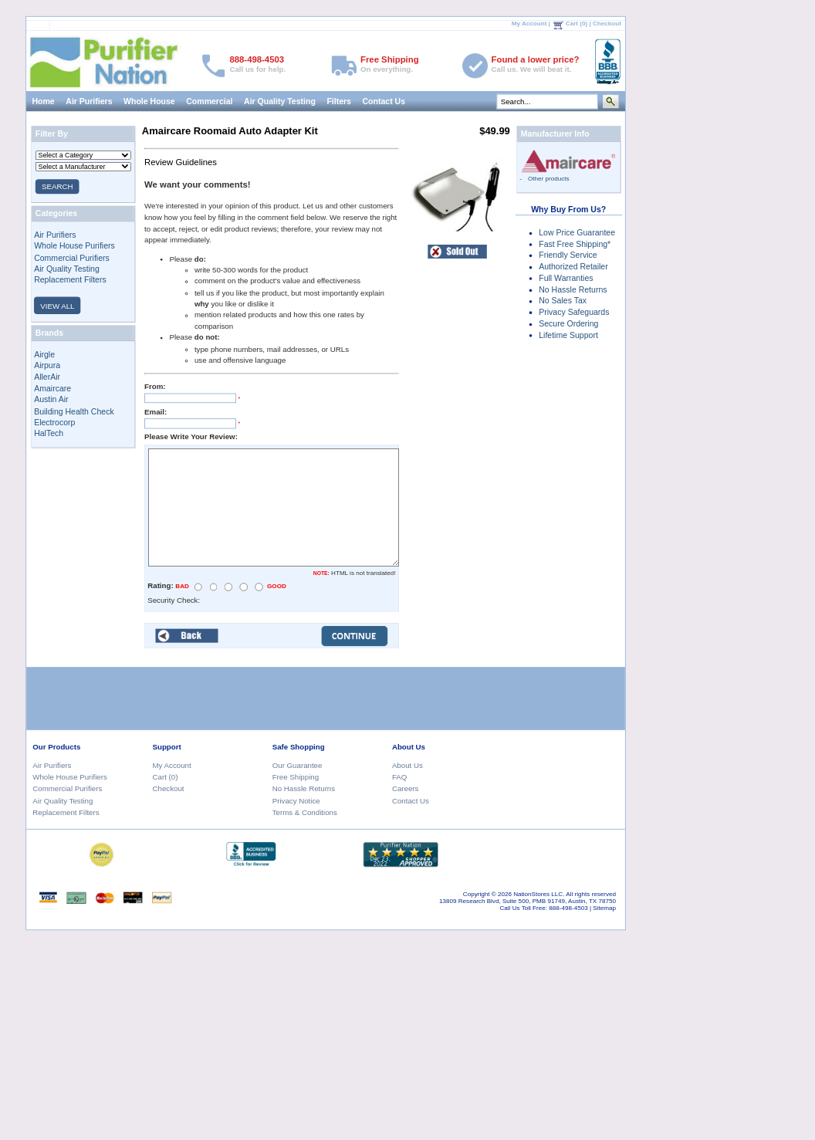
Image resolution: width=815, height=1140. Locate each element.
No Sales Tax (563, 301)
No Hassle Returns (573, 289)
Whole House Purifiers (74, 246)
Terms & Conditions (304, 812)
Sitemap (604, 908)
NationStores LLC (538, 894)
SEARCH (57, 186)
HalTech (48, 433)
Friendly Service (568, 255)
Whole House (149, 101)
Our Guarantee (297, 765)
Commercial (209, 101)
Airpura (47, 365)
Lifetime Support (568, 335)
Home (43, 101)
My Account (529, 24)
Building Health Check (74, 410)
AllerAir (47, 376)
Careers (405, 788)
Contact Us (384, 101)
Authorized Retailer (573, 266)
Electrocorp (54, 422)
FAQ (399, 777)
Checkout (607, 24)
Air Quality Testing (280, 101)
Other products (549, 178)
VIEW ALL (57, 306)
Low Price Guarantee (577, 232)
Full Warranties (566, 277)
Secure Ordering (568, 323)
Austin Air (51, 399)
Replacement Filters (70, 280)
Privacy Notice (296, 801)
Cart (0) (576, 24)
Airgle (44, 354)
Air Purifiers (89, 101)
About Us (407, 765)
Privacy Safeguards (574, 311)
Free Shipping (295, 777)
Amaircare (52, 388)
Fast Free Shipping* (574, 244)
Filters (339, 101)
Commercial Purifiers (72, 257)
